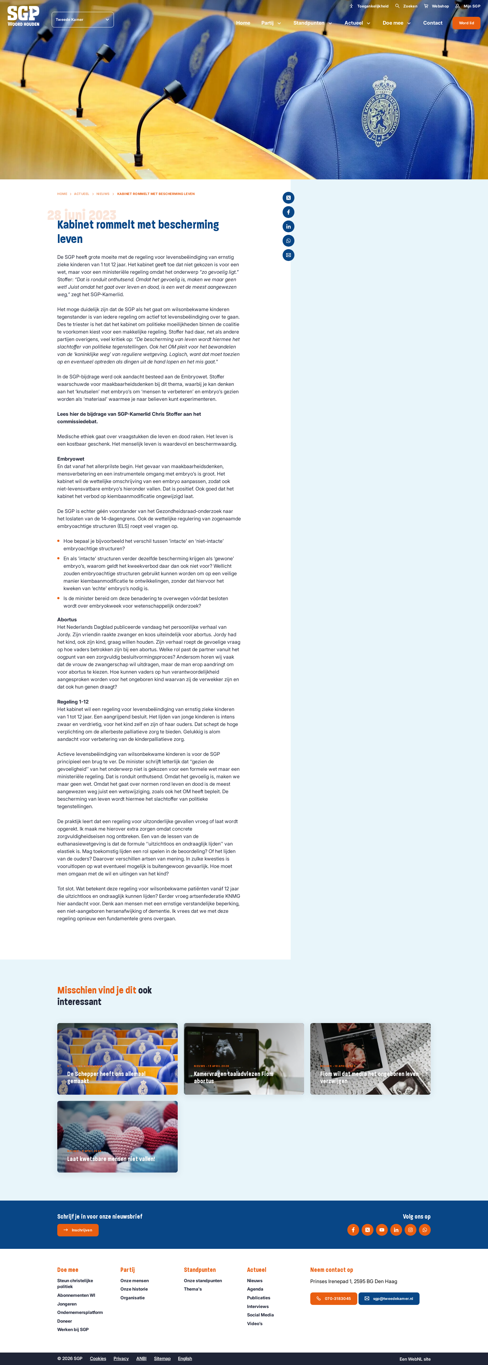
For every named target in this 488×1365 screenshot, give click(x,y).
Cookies (98, 1358)
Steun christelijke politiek (83, 1283)
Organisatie (135, 1298)
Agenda (258, 1289)
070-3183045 (333, 1298)
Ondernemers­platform (83, 1312)
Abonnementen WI (79, 1295)
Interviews (260, 1306)
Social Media (263, 1315)
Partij (271, 23)
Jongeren (69, 1304)
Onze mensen (137, 1280)
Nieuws (103, 194)
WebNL (415, 1359)
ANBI (141, 1358)
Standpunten (313, 23)
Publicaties (261, 1298)
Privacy (121, 1358)
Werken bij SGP (75, 1329)
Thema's (196, 1289)
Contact (433, 23)
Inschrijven (77, 1229)
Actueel (358, 23)
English (185, 1358)
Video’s (257, 1323)
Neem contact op (334, 1270)
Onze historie (136, 1289)
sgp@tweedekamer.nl (388, 1298)
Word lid (466, 23)
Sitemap (162, 1358)
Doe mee (397, 23)
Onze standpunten (206, 1280)
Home (243, 23)
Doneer (67, 1321)
